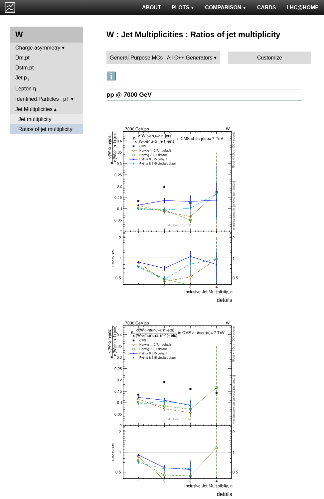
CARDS (266, 7)
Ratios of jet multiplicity (45, 129)
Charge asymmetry (37, 48)
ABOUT (151, 7)
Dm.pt (22, 58)
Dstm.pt (24, 67)
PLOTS (183, 7)
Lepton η (25, 88)
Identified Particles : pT (42, 99)
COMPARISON (225, 7)
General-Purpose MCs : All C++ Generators (161, 58)
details (224, 300)
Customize (269, 58)
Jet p (22, 78)
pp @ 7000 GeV (129, 94)
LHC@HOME (303, 7)
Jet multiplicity (35, 119)
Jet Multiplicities (34, 109)
